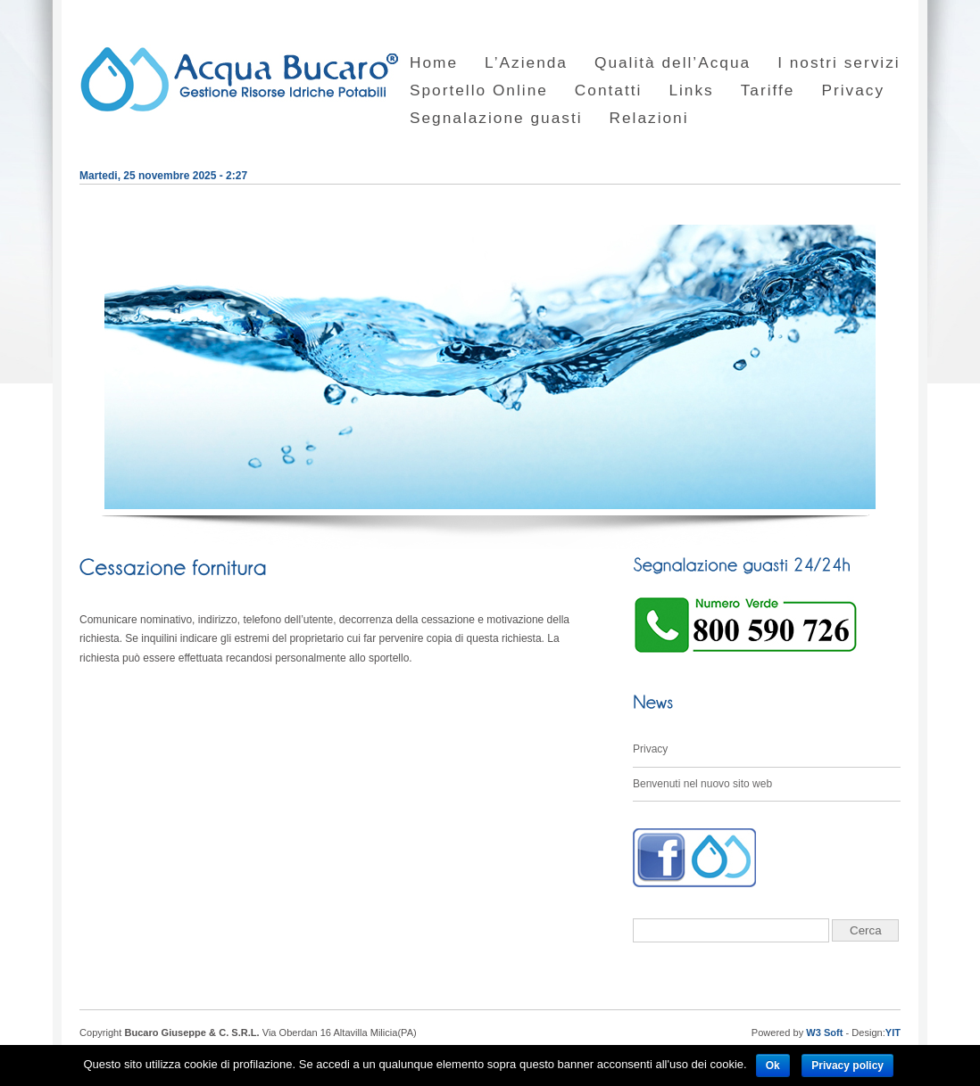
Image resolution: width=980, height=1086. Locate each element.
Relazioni (649, 118)
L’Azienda (526, 63)
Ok (773, 1065)
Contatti (609, 90)
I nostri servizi (839, 63)
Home (434, 63)
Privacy (852, 90)
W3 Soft (824, 1032)
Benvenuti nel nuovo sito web (702, 783)
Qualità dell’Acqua (672, 63)
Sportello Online (479, 90)
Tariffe (768, 90)
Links (691, 90)
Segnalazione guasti (496, 118)
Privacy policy (847, 1065)
